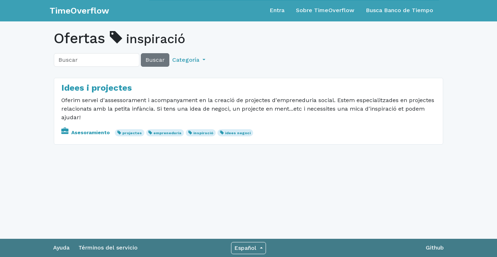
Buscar (155, 59)
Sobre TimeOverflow (325, 10)
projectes (132, 133)
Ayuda (61, 247)
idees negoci (238, 133)
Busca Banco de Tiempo (399, 10)
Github (435, 247)
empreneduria (167, 133)
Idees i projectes (96, 88)
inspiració (203, 133)
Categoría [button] (186, 59)
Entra (277, 10)
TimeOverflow (79, 11)
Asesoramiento (86, 132)
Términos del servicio (108, 247)
